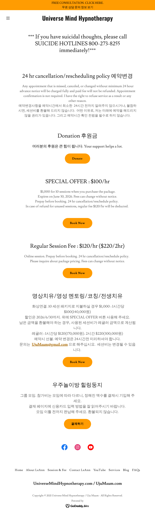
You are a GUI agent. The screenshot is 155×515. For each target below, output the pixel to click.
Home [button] (19, 470)
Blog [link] (126, 470)
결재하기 (77, 424)
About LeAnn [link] (35, 470)
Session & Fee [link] (57, 470)
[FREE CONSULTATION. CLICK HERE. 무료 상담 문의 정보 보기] (77, 5)
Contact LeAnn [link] (79, 470)
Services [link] (114, 470)
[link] (77, 20)
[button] (15, 18)
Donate (77, 158)
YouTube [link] (99, 470)
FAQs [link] (136, 470)
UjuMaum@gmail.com (50, 344)
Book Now (77, 223)
